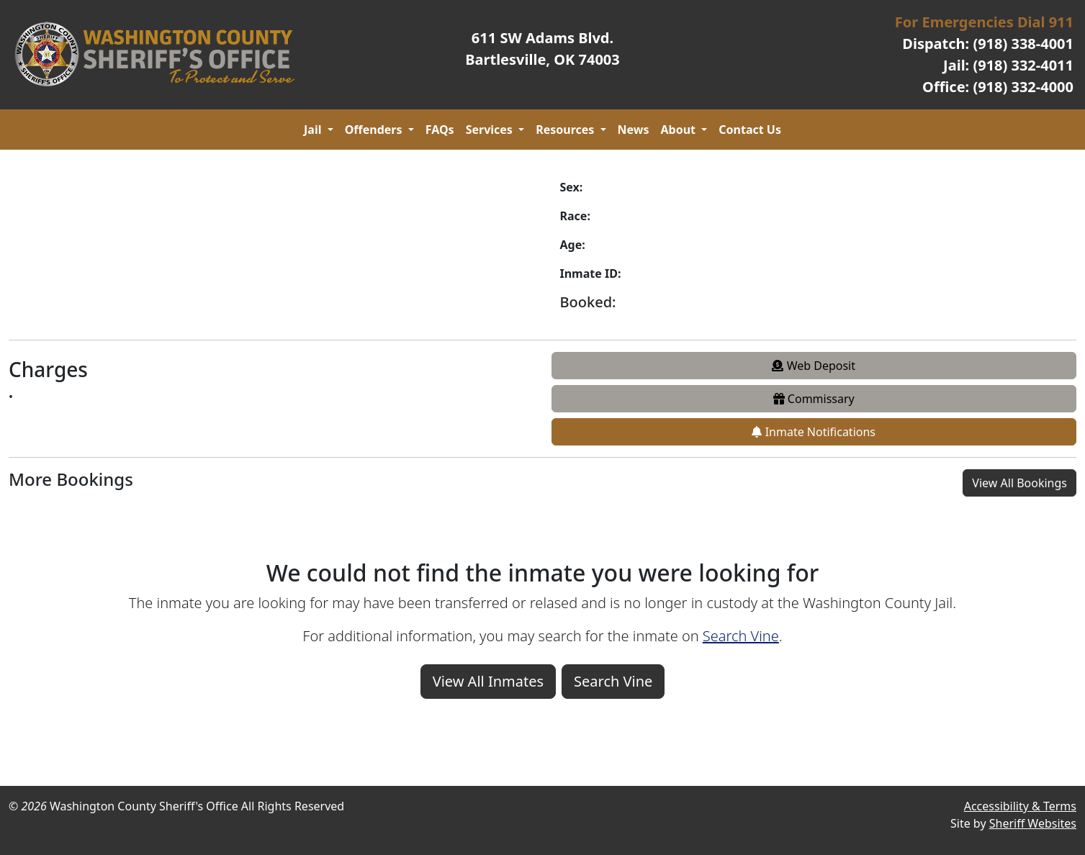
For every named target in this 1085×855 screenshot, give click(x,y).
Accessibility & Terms (1020, 806)
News (633, 129)
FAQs (440, 129)
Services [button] (491, 129)
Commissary (814, 399)
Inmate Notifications (813, 432)
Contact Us (750, 129)
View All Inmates (488, 681)
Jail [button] (314, 129)
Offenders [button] (375, 129)
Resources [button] (566, 129)
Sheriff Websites (1032, 823)
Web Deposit (813, 366)
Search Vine (741, 636)
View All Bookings (1019, 483)
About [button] (680, 129)
